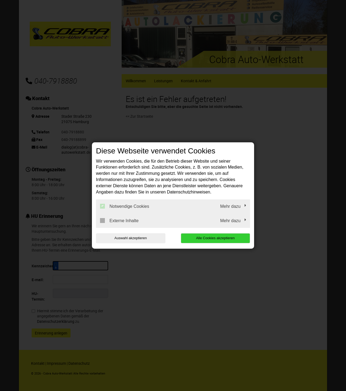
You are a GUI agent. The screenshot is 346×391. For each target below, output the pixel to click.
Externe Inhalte (119, 220)
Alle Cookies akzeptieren (215, 238)
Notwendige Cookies (124, 206)
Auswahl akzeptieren (130, 238)
